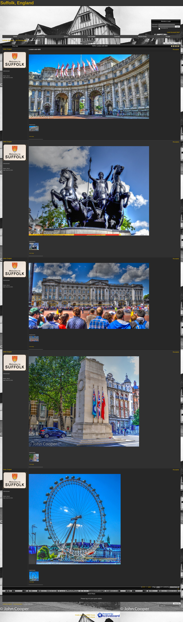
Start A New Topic (169, 43)
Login (177, 26)
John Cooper (7, 49)
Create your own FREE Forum (85, 615)
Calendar (117, 36)
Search (66, 36)
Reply (178, 43)
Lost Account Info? (173, 32)
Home (15, 36)
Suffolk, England (8, 40)
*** (178, 589)
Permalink (176, 49)
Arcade (168, 36)
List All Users (41, 36)
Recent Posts (142, 36)
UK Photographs (21, 40)
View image (31, 136)
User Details (91, 36)
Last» (149, 587)
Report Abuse (90, 617)
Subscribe (177, 603)
